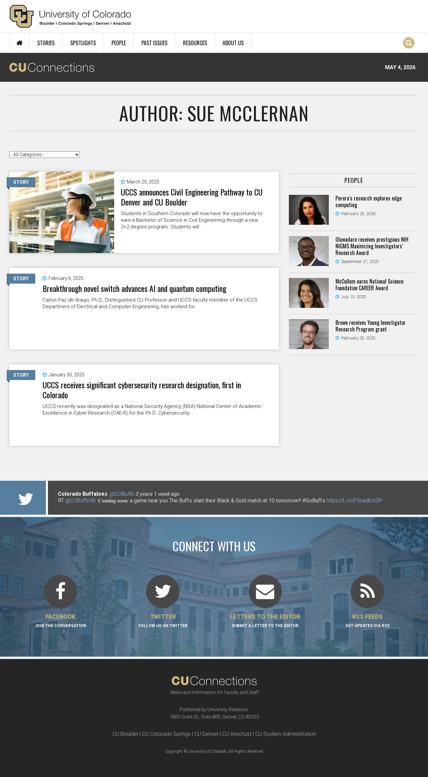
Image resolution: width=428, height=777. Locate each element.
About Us (233, 43)
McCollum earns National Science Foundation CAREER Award (369, 284)
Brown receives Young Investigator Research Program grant (370, 326)
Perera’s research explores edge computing (368, 201)
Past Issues (154, 43)
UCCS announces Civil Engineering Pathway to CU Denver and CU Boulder (192, 197)
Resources (195, 43)
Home (19, 43)
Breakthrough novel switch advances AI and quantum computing (134, 288)
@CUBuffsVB (80, 500)
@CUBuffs (121, 494)
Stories (46, 43)
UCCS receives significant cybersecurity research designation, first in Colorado (142, 390)
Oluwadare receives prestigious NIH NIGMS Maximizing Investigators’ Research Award (371, 246)
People (118, 43)
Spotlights (83, 43)
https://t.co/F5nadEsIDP (354, 500)
